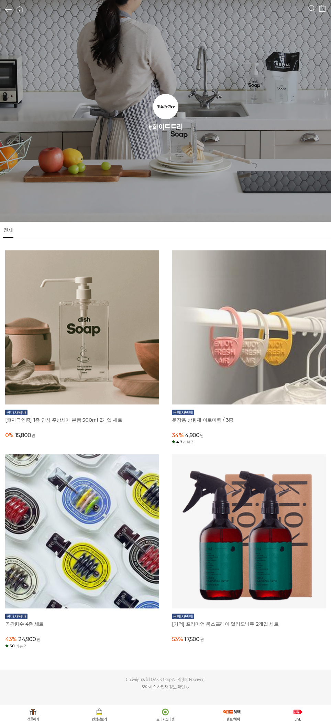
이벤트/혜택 (231, 719)
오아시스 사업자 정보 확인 (163, 687)
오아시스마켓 (165, 719)
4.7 (184, 442)
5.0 (18, 646)
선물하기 (33, 719)
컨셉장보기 (99, 719)
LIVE (298, 719)
